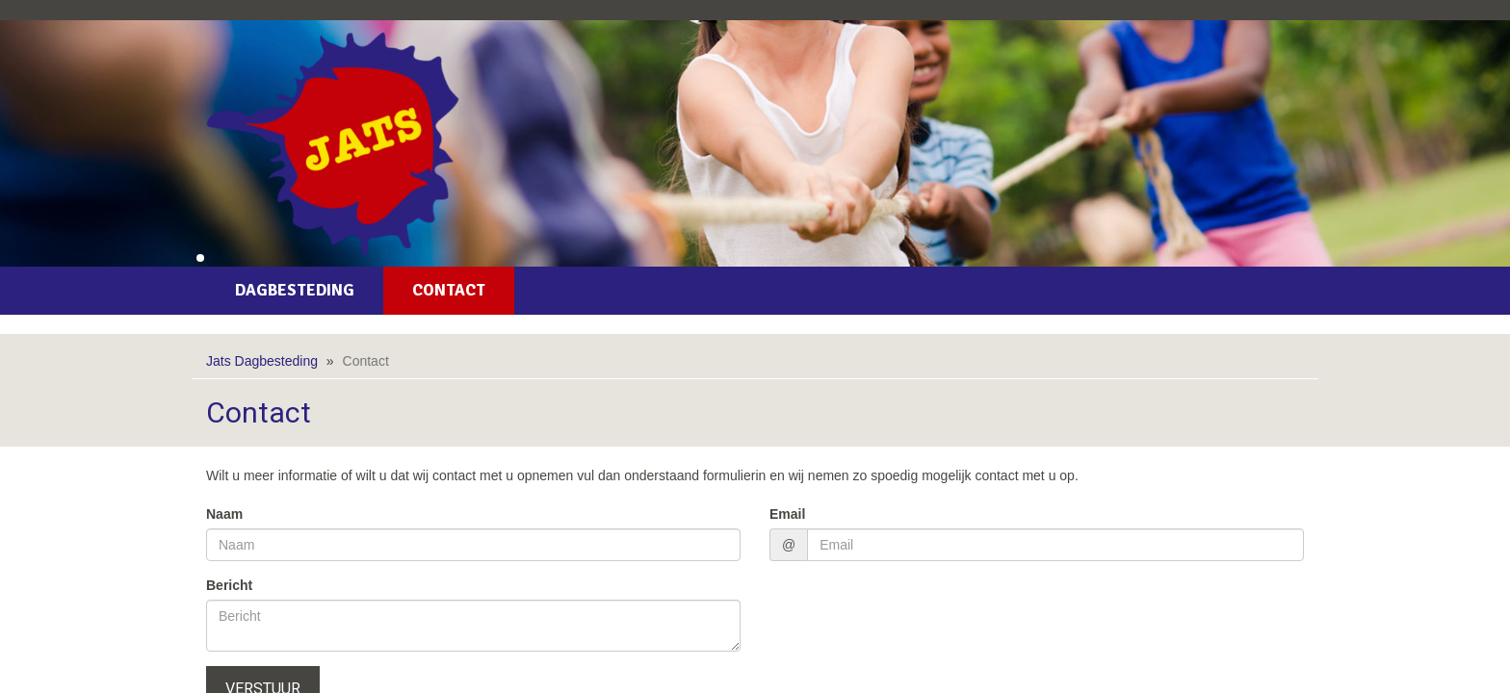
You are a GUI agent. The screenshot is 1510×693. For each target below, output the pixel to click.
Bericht (229, 585)
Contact (448, 290)
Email (787, 514)
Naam (224, 514)
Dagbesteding (294, 290)
